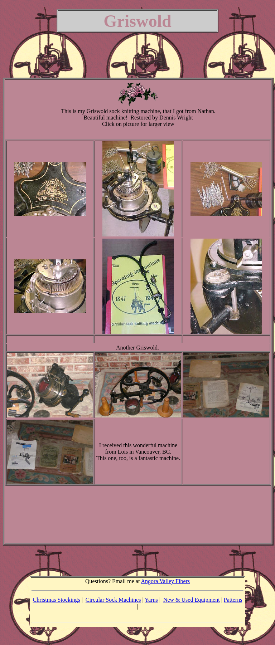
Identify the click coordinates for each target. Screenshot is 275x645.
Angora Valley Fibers (165, 581)
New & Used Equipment (191, 600)
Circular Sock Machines (113, 600)
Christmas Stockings (56, 600)
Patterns (233, 600)
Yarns (151, 600)
